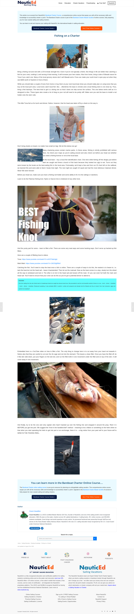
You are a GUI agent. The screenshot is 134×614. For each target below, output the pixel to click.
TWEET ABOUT (46, 557)
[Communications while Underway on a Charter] (1, 307)
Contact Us (101, 597)
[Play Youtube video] (67, 213)
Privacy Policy (101, 601)
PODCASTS (109, 558)
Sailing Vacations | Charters (33, 597)
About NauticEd (101, 594)
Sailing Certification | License (33, 601)
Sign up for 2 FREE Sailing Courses (67, 594)
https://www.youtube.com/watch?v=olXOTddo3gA (39, 259)
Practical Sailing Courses (33, 599)
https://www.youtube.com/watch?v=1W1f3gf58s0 (43, 263)
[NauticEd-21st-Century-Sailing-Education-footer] (41, 569)
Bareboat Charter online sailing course (34, 487)
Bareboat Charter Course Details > (44, 28)
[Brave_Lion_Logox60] (67, 555)
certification (36, 583)
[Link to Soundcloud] (110, 611)
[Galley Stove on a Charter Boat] (132, 307)
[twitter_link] (46, 553)
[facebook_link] (25, 553)
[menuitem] (60, 3)
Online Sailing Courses (33, 594)
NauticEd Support (101, 599)
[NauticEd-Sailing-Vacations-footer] (92, 569)
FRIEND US (25, 557)
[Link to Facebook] (104, 611)
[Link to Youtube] (112, 611)
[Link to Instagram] (107, 611)
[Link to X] (102, 611)
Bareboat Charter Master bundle (83, 17)
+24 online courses (33, 580)
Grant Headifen (35, 511)
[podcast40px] (109, 554)
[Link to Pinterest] (115, 611)
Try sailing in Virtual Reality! (67, 597)
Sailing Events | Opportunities (67, 601)
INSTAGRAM (88, 557)
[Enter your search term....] (67, 538)
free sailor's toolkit (47, 580)
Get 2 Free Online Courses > (92, 28)
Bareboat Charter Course (53, 15)
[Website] (42, 528)
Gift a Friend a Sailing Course (67, 599)
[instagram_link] (88, 553)
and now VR (59, 578)
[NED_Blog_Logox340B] (27, 3)
